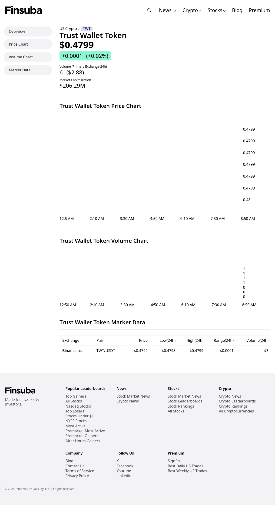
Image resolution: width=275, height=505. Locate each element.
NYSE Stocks (76, 421)
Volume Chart (21, 57)
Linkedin (124, 475)
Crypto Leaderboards (237, 401)
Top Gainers (76, 396)
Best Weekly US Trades (187, 470)
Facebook (125, 466)
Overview (17, 31)
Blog (237, 10)
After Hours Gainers (83, 441)
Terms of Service (80, 470)
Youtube (124, 470)
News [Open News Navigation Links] (167, 10)
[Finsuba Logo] (23, 10)
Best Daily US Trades (185, 466)
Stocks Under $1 (80, 416)
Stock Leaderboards (185, 401)
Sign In (174, 460)
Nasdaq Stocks (78, 406)
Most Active (76, 426)
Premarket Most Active (85, 431)
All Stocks (74, 401)
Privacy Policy (77, 475)
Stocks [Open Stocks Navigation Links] (216, 10)
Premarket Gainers (82, 435)
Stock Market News (133, 396)
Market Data (19, 70)
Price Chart (18, 44)
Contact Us (75, 466)
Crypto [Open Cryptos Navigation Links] (191, 10)
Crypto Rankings (233, 406)
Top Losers (75, 411)
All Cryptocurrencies (236, 411)
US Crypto (68, 29)
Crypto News (128, 401)
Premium (259, 10)
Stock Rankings (181, 406)
